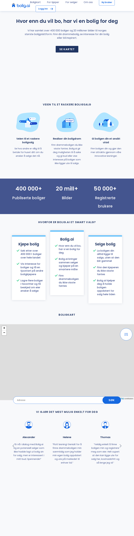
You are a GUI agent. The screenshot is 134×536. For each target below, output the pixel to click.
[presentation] (13, 446)
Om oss (88, 2)
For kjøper (53, 2)
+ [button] (4, 328)
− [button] (4, 333)
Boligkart (35, 2)
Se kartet (67, 49)
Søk (112, 400)
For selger (71, 2)
